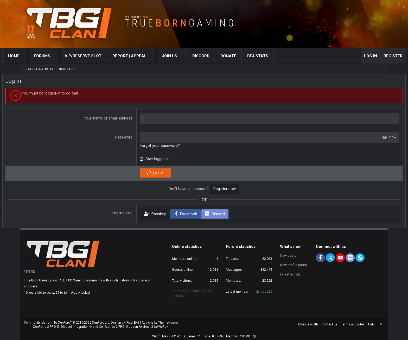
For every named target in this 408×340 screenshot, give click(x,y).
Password (130, 138)
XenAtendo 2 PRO (112, 327)
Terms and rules (353, 324)
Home (31, 56)
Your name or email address (114, 119)
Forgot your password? (166, 146)
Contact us (329, 324)
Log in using (128, 214)
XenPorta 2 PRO (44, 327)
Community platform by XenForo (67, 322)
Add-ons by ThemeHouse (160, 322)
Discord (218, 56)
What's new (290, 246)
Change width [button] (308, 324)
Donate (246, 56)
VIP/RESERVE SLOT (101, 56)
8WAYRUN (161, 327)
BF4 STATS (275, 56)
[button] (42, 56)
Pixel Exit (132, 322)
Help (371, 324)
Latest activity (40, 69)
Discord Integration (74, 327)
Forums (60, 56)
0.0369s (218, 336)
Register (66, 69)
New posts (288, 255)
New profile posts (293, 265)
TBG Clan (30, 271)
